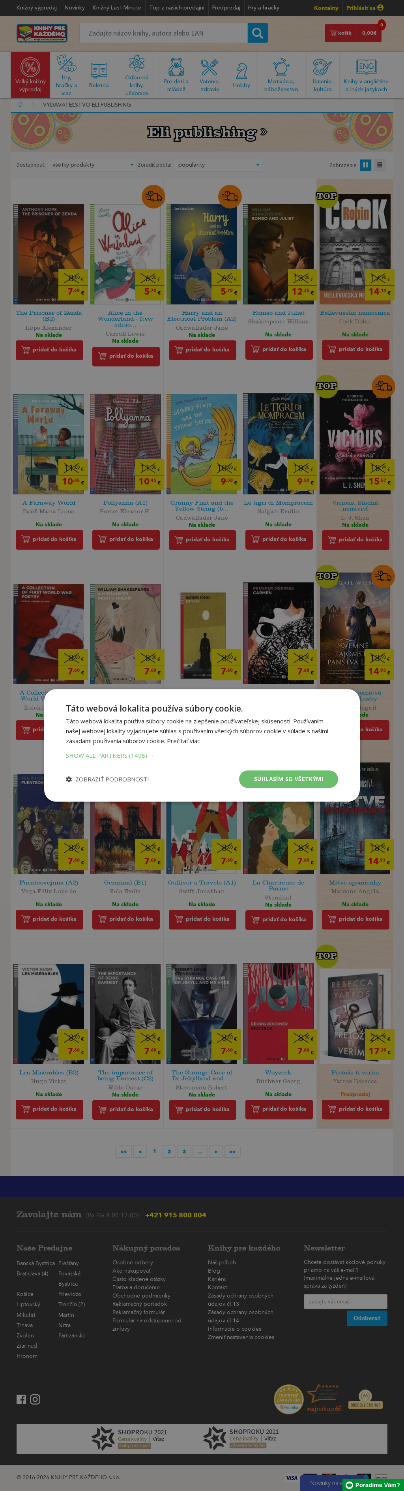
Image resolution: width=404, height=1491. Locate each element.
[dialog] (202, 745)
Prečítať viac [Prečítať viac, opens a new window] (183, 741)
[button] (202, 755)
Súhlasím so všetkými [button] (288, 779)
